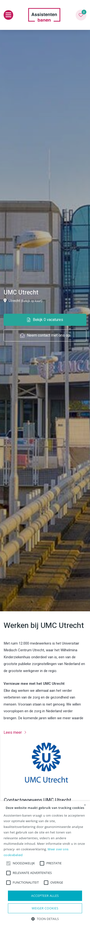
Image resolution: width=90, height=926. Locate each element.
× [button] (85, 805)
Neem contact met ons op (45, 335)
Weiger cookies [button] (45, 908)
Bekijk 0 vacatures (45, 320)
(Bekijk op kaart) (31, 301)
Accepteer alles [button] (45, 895)
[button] (45, 918)
